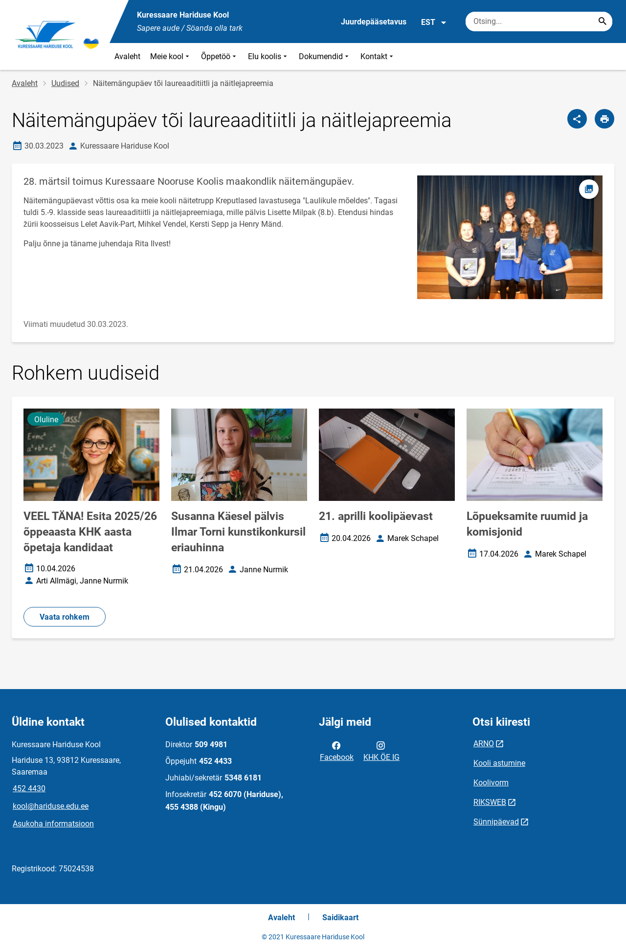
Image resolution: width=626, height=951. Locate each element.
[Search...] (602, 21)
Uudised (65, 83)
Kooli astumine (499, 763)
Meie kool (170, 56)
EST (434, 22)
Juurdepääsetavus (373, 21)
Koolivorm (491, 782)
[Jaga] (577, 119)
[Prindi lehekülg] (604, 119)
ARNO (483, 743)
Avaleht (127, 56)
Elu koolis (268, 56)
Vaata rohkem (64, 617)
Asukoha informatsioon (53, 823)
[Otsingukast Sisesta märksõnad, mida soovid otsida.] (539, 21)
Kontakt (377, 56)
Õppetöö (219, 56)
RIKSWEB (489, 802)
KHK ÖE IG (381, 750)
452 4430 (29, 788)
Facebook (337, 750)
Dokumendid (325, 56)
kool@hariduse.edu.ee (51, 806)
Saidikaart (340, 917)
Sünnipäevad (496, 821)
